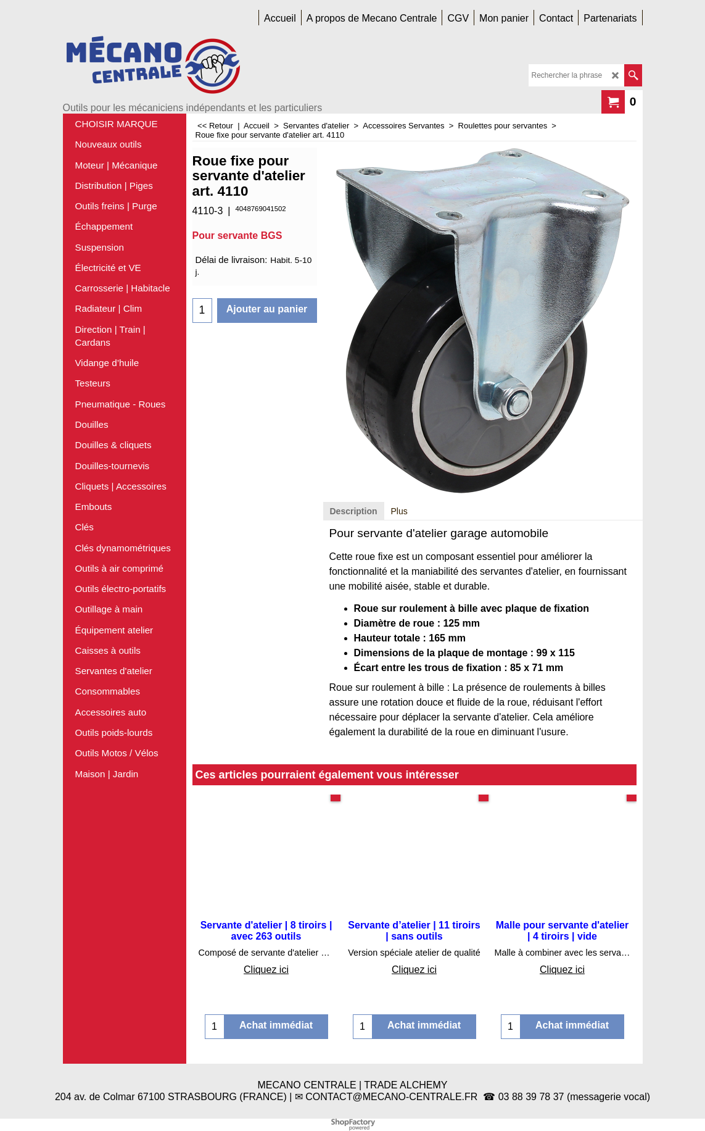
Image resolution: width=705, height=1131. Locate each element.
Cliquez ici (266, 969)
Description (353, 511)
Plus (399, 511)
